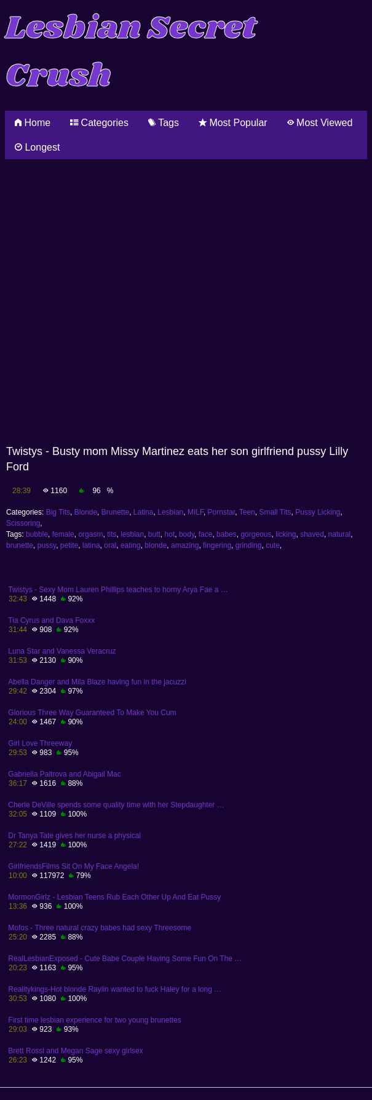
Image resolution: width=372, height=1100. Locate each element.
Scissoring (23, 523)
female (63, 534)
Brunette (115, 512)
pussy (47, 545)
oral (110, 545)
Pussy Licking (317, 512)
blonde (155, 545)
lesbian (132, 534)
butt (154, 534)
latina (91, 545)
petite (69, 545)
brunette (19, 545)
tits (111, 534)
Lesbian (170, 512)
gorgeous (255, 534)
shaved (312, 534)
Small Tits (275, 512)
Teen (247, 512)
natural (339, 534)
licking (285, 534)
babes (226, 534)
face (206, 534)
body (186, 534)
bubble (37, 534)
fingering (217, 545)
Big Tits (58, 512)
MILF (196, 512)
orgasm (90, 534)
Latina (143, 512)
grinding (248, 545)
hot (170, 534)
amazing (185, 545)
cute (273, 545)
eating (131, 545)
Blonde (85, 512)
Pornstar (221, 512)
